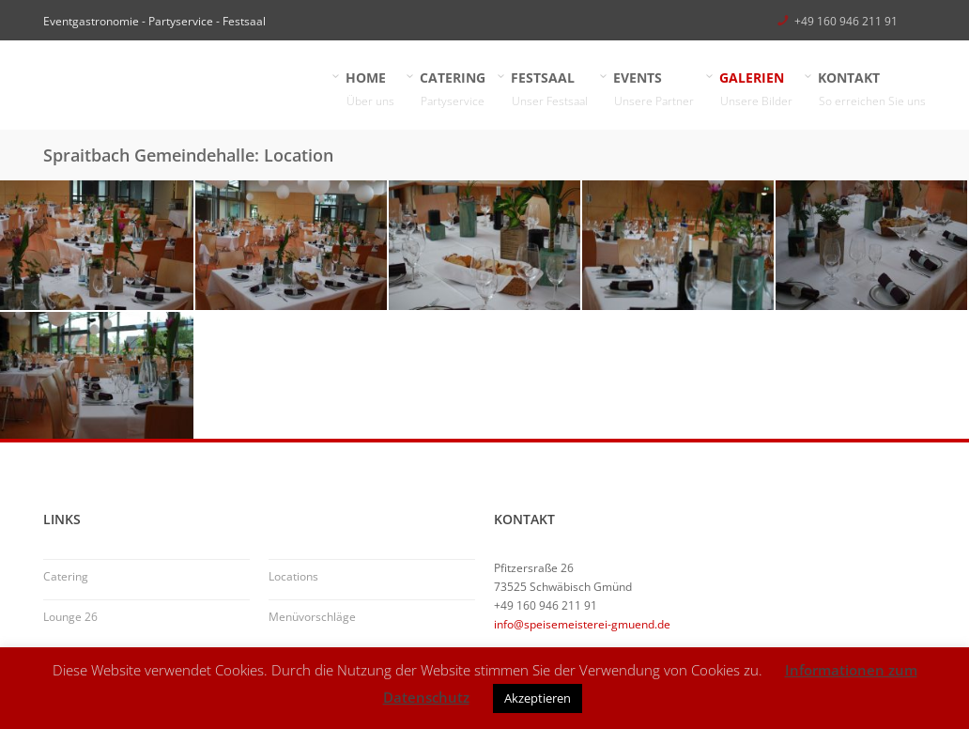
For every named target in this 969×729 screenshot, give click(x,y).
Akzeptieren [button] (537, 698)
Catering (65, 576)
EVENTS (654, 90)
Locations (293, 576)
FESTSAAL (550, 90)
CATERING (453, 90)
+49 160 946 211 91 (846, 21)
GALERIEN (756, 90)
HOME (370, 90)
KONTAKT (872, 90)
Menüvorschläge (312, 617)
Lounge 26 (70, 617)
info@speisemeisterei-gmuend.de (582, 624)
